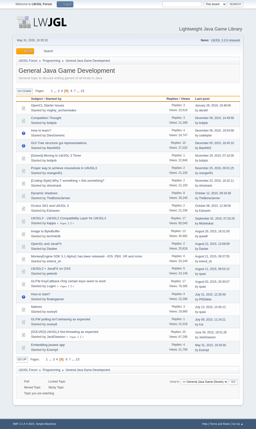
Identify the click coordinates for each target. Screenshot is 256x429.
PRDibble (205, 299)
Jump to (174, 381)
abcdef (203, 110)
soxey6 (52, 311)
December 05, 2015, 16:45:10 (214, 143)
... (55, 91)
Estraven (53, 210)
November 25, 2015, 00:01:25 (214, 168)
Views (185, 99)
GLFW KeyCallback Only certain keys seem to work (68, 281)
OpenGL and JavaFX (46, 244)
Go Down (24, 91)
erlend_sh (54, 261)
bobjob (52, 123)
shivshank (54, 185)
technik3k (54, 236)
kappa (51, 223)
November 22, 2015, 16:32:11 (214, 180)
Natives (36, 307)
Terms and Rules (220, 423)
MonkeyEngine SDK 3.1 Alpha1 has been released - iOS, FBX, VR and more (86, 256)
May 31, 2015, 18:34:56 (210, 345)
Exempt (52, 350)
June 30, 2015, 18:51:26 (211, 332)
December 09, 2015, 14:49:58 (214, 118)
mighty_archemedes (61, 110)
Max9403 (53, 148)
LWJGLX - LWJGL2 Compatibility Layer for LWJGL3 (68, 218)
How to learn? (41, 130)
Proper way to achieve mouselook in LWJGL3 (64, 168)
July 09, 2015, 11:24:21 (210, 319)
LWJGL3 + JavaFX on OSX (51, 268)
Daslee (52, 249)
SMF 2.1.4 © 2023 (23, 423)
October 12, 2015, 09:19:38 (213, 193)
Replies (172, 99)
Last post (204, 99)
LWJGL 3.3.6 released (225, 40)
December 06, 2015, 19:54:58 (214, 130)
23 (82, 91)
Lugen (51, 286)
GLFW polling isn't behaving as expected (60, 319)
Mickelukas (206, 223)
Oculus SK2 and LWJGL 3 (50, 205)
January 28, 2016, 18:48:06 (213, 105)
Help (204, 423)
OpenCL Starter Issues (47, 105)
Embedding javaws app (48, 345)
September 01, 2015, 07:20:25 (215, 218)
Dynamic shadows (44, 193)
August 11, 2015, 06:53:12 (212, 269)
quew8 (203, 236)
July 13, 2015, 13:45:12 (210, 307)
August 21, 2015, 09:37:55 (212, 256)
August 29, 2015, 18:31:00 (212, 231)
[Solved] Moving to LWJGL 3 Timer (56, 155)
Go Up (21, 359)
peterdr (52, 273)
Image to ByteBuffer (45, 231)
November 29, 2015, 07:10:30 (214, 155)
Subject (37, 99)
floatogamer (55, 299)
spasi (202, 274)
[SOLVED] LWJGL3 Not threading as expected (64, 332)
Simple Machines (46, 423)
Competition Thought (46, 118)
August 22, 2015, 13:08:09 (212, 244)
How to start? (40, 294)
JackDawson (56, 337)
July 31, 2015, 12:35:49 (210, 294)
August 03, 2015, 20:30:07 (212, 281)
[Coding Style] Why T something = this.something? (67, 180)
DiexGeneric (56, 135)
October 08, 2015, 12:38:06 (213, 205)
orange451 (55, 173)
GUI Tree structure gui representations (59, 143)
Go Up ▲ (237, 423)
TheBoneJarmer (58, 198)
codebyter (205, 135)
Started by (53, 99)
